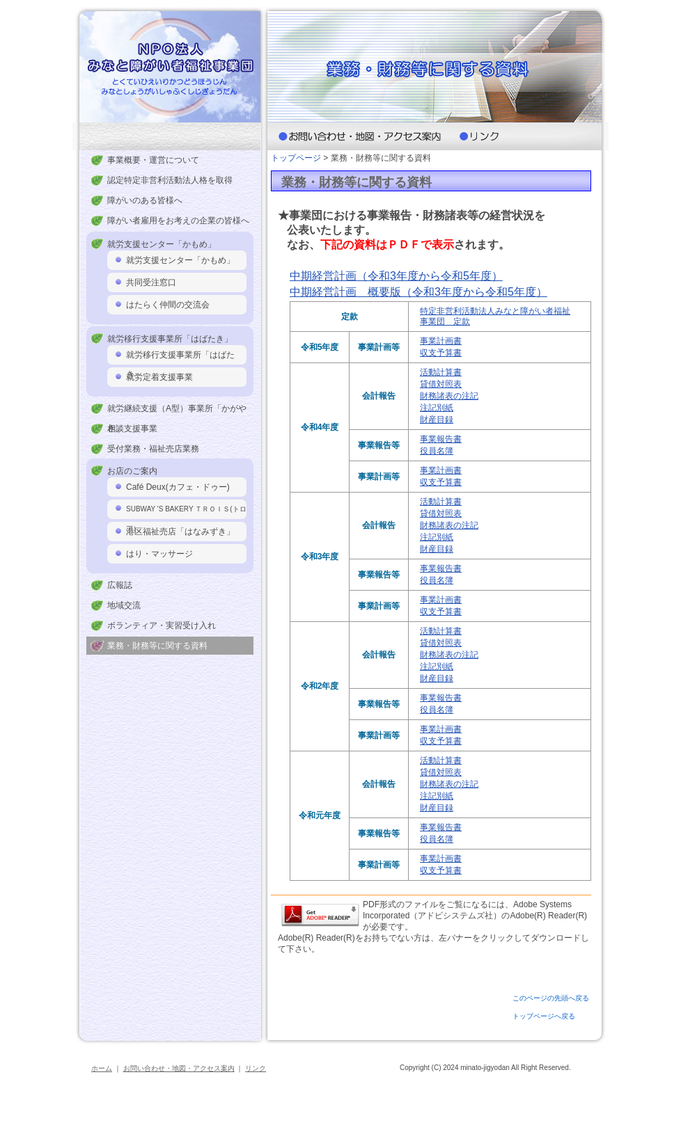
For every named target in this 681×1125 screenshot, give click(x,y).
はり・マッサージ (159, 554)
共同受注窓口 (151, 282)
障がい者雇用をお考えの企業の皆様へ (178, 220)
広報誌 (119, 585)
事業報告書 (441, 439)
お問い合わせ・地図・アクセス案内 (179, 1068)
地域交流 (124, 605)
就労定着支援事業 (159, 377)
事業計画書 (441, 341)
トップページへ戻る (543, 1016)
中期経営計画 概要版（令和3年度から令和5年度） (418, 292)
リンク (255, 1068)
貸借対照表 (441, 384)
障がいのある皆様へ (144, 200)
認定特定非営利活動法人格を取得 (170, 180)
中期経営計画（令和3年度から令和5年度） (396, 276)
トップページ (296, 158)
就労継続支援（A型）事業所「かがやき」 (176, 411)
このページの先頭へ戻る (550, 998)
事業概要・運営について (153, 160)
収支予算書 (441, 353)
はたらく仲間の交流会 (168, 305)
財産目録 (436, 419)
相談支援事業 (132, 428)
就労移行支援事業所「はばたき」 (180, 357)
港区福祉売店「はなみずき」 (180, 531)
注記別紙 (436, 408)
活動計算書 (441, 372)
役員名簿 (436, 451)
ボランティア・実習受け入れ (161, 625)
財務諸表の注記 (449, 396)
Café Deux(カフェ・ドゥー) (178, 487)
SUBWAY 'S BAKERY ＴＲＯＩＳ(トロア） (186, 512)
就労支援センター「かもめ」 (180, 260)
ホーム (101, 1068)
